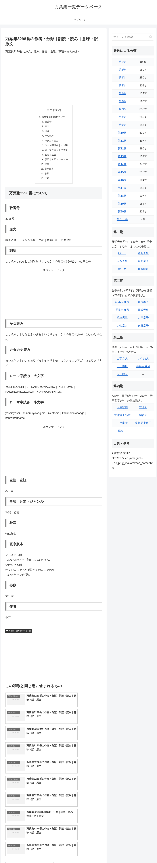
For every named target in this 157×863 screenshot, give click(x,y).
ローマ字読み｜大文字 (56, 146)
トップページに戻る (119, 853)
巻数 (46, 176)
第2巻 (122, 69)
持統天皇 (122, 317)
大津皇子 (143, 317)
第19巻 (122, 203)
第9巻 (122, 124)
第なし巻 (122, 219)
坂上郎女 (122, 374)
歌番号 (47, 122)
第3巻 (122, 77)
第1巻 (122, 61)
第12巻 (122, 148)
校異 (46, 166)
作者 (46, 181)
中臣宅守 (122, 422)
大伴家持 (122, 407)
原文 (46, 127)
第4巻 (122, 85)
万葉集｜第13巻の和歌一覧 (18, 634)
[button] (150, 37)
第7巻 (122, 109)
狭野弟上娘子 (143, 422)
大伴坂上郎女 (122, 415)
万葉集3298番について (53, 117)
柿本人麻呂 (122, 302)
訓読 (46, 132)
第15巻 (122, 172)
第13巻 (122, 156)
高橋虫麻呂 (143, 366)
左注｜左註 (50, 156)
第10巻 (122, 132)
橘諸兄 (143, 415)
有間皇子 (143, 261)
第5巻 (122, 93)
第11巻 (122, 140)
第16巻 (122, 180)
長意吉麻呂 (122, 309)
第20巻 (122, 211)
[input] (133, 37)
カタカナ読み (51, 141)
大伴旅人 (143, 358)
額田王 (122, 253)
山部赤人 (122, 358)
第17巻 (122, 187)
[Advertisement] (53, 79)
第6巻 (122, 101)
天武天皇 (143, 309)
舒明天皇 (143, 253)
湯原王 (122, 430)
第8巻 (122, 116)
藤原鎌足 (143, 269)
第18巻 (122, 195)
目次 (49, 110)
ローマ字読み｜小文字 (56, 151)
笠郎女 (143, 407)
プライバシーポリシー (143, 853)
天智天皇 (122, 261)
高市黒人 (143, 302)
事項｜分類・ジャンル (56, 161)
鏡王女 (122, 269)
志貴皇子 (143, 325)
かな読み (49, 137)
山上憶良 (122, 366)
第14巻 (122, 164)
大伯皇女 (122, 325)
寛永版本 (49, 171)
